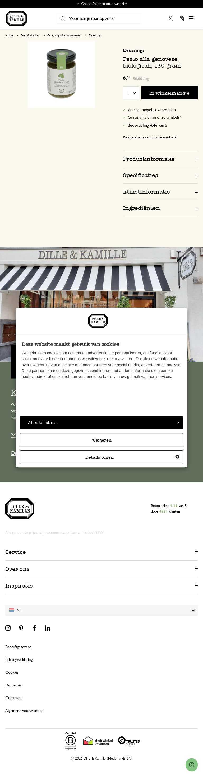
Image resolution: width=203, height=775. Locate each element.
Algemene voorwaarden (24, 711)
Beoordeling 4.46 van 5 (147, 125)
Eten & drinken (30, 35)
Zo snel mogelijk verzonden (152, 110)
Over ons (17, 569)
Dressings (95, 35)
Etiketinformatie (146, 191)
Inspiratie (19, 585)
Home (9, 35)
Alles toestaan (103, 422)
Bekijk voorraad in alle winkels (149, 137)
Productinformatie (149, 159)
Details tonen (132, 457)
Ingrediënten (141, 208)
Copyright (13, 698)
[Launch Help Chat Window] (192, 764)
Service (15, 552)
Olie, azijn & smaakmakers (64, 35)
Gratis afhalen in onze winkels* (104, 4)
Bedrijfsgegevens (18, 647)
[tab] (160, 159)
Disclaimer (13, 685)
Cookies (12, 672)
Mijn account (170, 18)
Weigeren (102, 440)
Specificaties (140, 175)
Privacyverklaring (19, 660)
